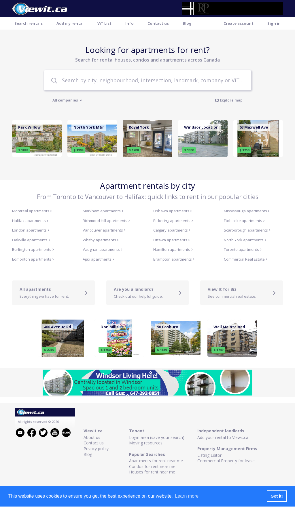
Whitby (101, 239)
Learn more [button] (186, 496)
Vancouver (104, 230)
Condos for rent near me (152, 466)
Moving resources (145, 443)
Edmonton (33, 259)
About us (92, 437)
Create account (239, 23)
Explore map (229, 100)
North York (245, 239)
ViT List (104, 23)
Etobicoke (244, 220)
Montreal (32, 210)
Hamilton (173, 249)
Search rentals (28, 23)
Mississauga (247, 210)
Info (129, 23)
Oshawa (172, 210)
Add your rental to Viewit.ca (222, 437)
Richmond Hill (106, 220)
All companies (67, 100)
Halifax (30, 220)
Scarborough (247, 230)
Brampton (173, 259)
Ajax (98, 259)
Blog (187, 23)
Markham (103, 210)
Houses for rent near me (152, 472)
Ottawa (171, 239)
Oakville (31, 239)
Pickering (173, 220)
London (30, 230)
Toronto (243, 249)
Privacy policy (96, 448)
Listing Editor (209, 455)
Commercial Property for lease (226, 460)
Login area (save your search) (156, 437)
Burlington (33, 249)
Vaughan (102, 249)
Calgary (171, 230)
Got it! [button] (277, 496)
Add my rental (70, 23)
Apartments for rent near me (156, 460)
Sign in (274, 23)
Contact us (158, 23)
